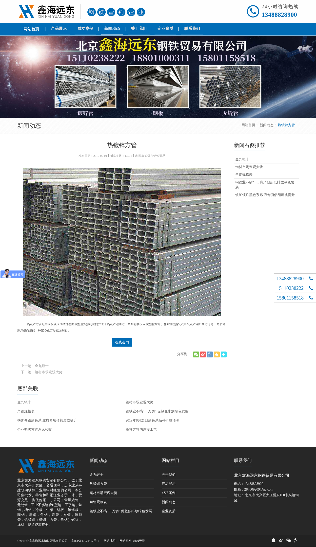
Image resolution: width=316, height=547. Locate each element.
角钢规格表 (26, 411)
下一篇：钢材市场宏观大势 (41, 372)
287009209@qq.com (259, 489)
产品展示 (169, 484)
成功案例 (169, 493)
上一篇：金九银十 (35, 366)
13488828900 (279, 14)
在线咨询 (122, 342)
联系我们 (243, 460)
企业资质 (169, 511)
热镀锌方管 (98, 484)
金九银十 (24, 402)
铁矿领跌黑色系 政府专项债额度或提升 (47, 420)
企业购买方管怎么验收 (34, 429)
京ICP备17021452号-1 (85, 541)
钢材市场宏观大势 (139, 402)
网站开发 (125, 541)
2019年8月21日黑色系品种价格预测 (152, 420)
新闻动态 (267, 125)
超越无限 (139, 541)
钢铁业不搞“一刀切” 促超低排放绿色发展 (157, 411)
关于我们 (169, 474)
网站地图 (110, 541)
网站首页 (248, 125)
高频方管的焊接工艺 (141, 429)
